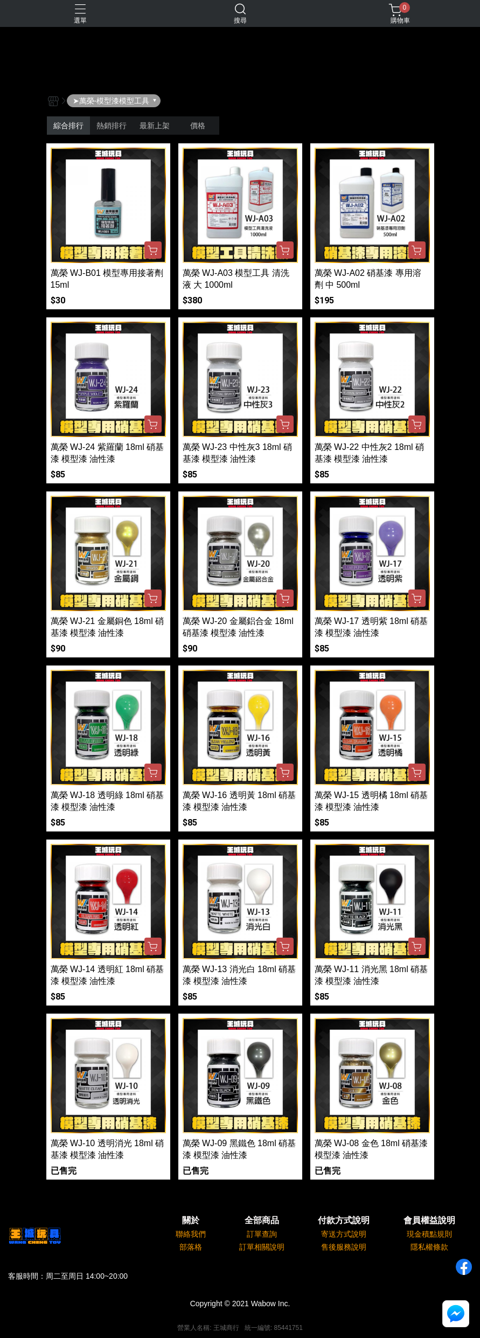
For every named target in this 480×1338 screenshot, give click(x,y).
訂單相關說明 (261, 1247)
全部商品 (262, 1220)
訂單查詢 (262, 1234)
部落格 (190, 1247)
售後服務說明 (343, 1247)
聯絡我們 (191, 1234)
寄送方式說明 (343, 1234)
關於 (190, 1220)
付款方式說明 (344, 1220)
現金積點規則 (429, 1234)
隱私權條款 (429, 1247)
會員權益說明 (429, 1220)
